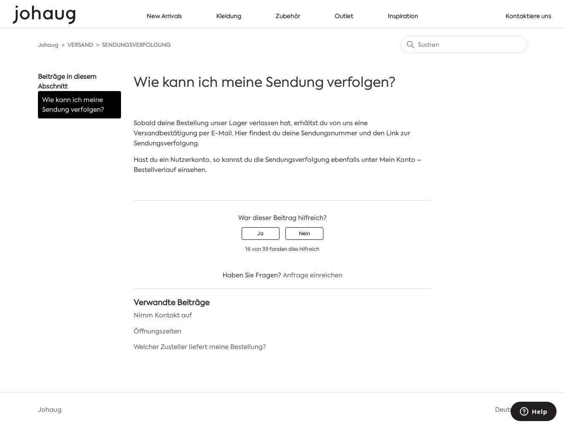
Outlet (344, 16)
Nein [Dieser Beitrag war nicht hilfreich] (304, 233)
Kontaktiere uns (528, 16)
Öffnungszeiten (157, 331)
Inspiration (403, 16)
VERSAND (80, 44)
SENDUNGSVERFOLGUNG (136, 44)
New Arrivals (164, 16)
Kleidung (228, 16)
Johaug (48, 44)
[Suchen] (464, 44)
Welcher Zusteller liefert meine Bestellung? (200, 347)
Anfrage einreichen (312, 275)
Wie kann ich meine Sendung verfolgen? (73, 105)
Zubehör (288, 16)
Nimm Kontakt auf (163, 315)
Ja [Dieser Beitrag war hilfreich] (260, 233)
